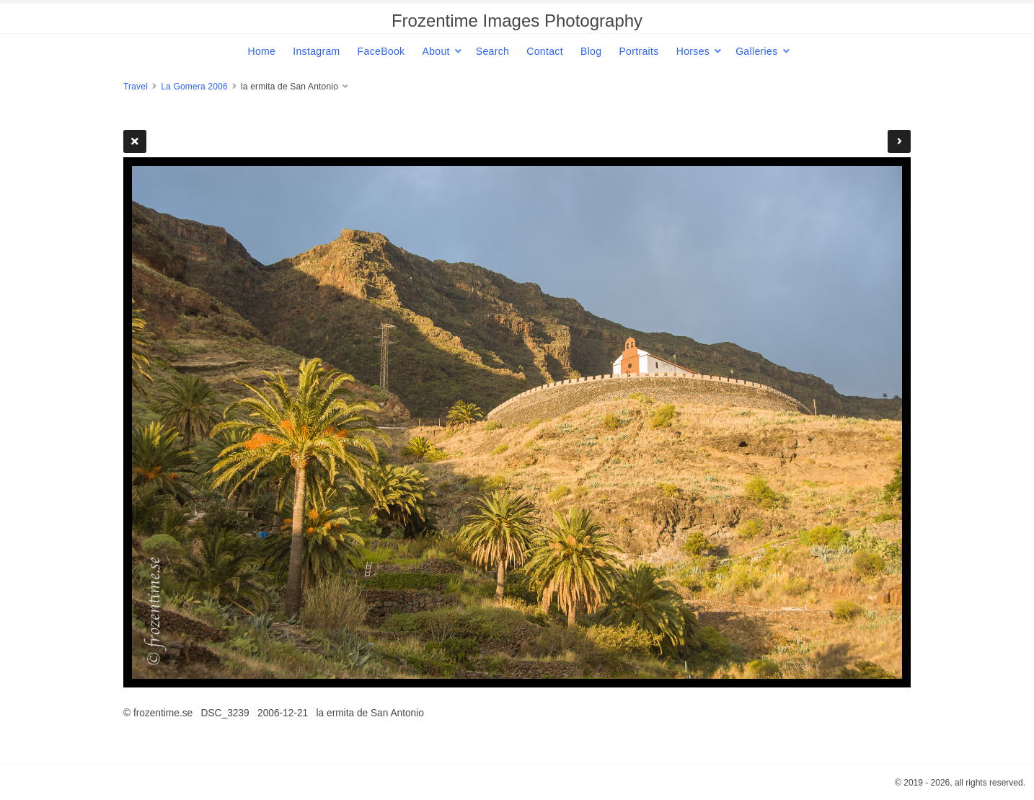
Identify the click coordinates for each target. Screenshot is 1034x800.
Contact (544, 51)
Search (492, 51)
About (435, 51)
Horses (693, 51)
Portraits (638, 51)
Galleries (756, 51)
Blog (590, 51)
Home (261, 51)
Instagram (316, 51)
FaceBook (381, 51)
